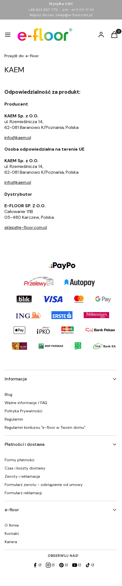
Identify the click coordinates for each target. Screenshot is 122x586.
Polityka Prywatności (23, 410)
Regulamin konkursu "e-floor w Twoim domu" (45, 427)
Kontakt (12, 533)
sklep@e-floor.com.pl (74, 15)
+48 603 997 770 (43, 10)
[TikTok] (89, 565)
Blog (8, 394)
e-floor (21, 55)
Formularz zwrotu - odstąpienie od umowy (44, 484)
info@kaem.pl (17, 137)
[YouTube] (76, 565)
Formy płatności (19, 459)
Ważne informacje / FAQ (26, 402)
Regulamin (14, 419)
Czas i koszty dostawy (25, 468)
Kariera (11, 541)
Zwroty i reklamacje (22, 476)
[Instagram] (50, 565)
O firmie (12, 525)
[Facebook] (36, 565)
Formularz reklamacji (23, 492)
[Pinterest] (63, 565)
